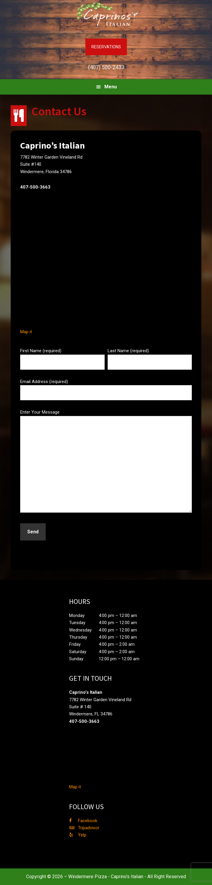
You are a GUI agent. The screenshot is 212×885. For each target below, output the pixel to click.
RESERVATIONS (106, 46)
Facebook (87, 820)
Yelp (82, 835)
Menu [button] (110, 87)
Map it (26, 331)
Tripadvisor (88, 827)
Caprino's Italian (106, 15)
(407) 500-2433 (106, 67)
